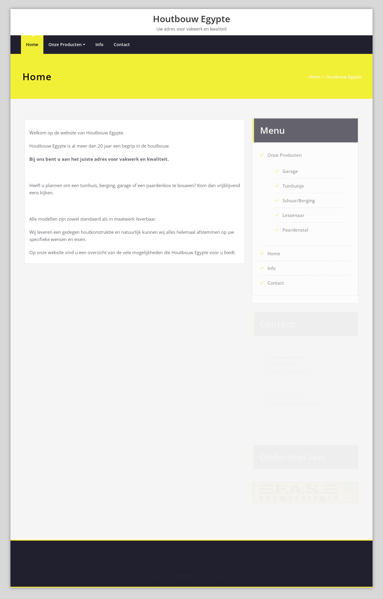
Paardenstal (295, 228)
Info (99, 45)
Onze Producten (65, 45)
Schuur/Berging (298, 198)
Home (32, 45)
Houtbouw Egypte (191, 19)
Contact (122, 45)
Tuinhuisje (293, 184)
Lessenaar (293, 213)
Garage (290, 169)
